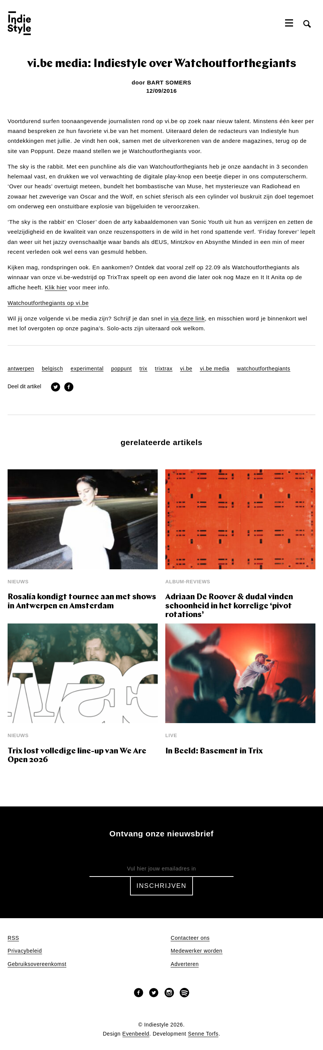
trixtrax (163, 369)
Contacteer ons (190, 938)
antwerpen (21, 369)
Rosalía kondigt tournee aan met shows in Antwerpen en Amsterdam (82, 601)
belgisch (52, 369)
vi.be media (214, 369)
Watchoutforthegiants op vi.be (48, 303)
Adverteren (185, 964)
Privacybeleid (25, 951)
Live (171, 735)
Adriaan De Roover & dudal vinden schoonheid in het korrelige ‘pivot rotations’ (229, 606)
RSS (13, 938)
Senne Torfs (203, 1034)
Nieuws (18, 581)
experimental (87, 369)
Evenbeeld (135, 1034)
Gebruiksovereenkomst (37, 964)
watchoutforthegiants (263, 369)
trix (143, 369)
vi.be (186, 369)
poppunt (121, 369)
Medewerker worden (196, 951)
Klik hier (56, 287)
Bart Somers (169, 82)
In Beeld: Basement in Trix (214, 751)
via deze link (188, 319)
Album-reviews (187, 581)
